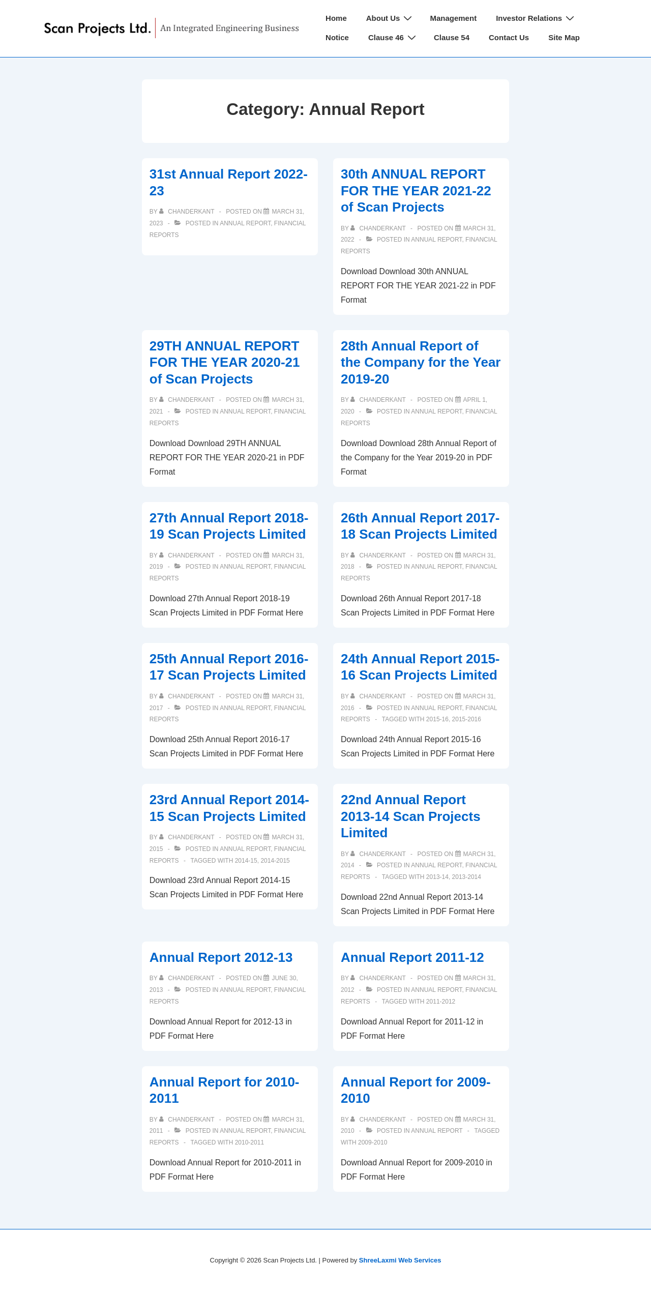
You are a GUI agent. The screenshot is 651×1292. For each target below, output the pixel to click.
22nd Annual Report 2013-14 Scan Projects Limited (411, 816)
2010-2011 (249, 1142)
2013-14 (437, 876)
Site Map (564, 37)
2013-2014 (466, 876)
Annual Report (245, 223)
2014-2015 (274, 860)
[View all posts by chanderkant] (187, 211)
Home (336, 18)
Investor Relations (536, 18)
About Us (390, 18)
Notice (337, 37)
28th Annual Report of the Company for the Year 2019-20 (421, 362)
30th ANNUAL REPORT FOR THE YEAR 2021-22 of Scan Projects (416, 190)
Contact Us (509, 37)
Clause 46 (393, 37)
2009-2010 (372, 1142)
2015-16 (437, 719)
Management (453, 18)
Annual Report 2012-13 (221, 957)
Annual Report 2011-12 (412, 957)
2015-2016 (466, 719)
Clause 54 (451, 37)
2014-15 (246, 860)
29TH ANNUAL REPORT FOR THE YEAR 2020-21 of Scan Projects (225, 362)
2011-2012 (440, 1001)
